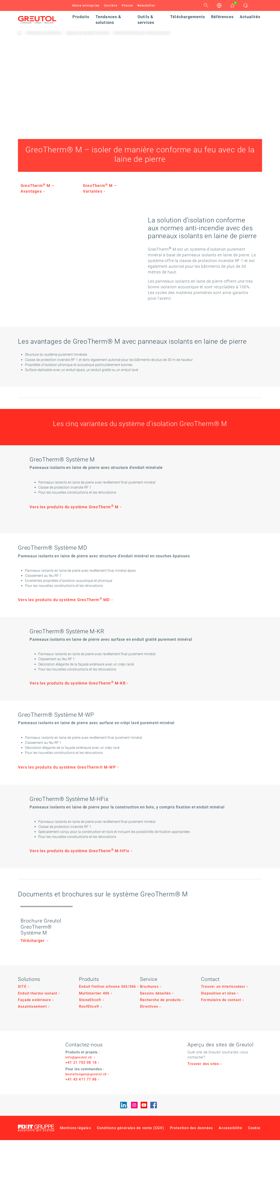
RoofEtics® (89, 1142)
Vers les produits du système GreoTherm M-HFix (151, 906)
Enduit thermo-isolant (37, 1129)
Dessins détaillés (155, 1129)
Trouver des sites (203, 1200)
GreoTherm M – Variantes (100, 189)
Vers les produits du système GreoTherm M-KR (149, 712)
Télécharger (33, 1076)
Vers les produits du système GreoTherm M (145, 507)
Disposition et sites (218, 1129)
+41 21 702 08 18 (81, 1198)
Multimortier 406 (94, 1129)
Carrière (110, 5)
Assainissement (32, 1142)
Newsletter (146, 5)
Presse (127, 5)
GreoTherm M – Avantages (37, 189)
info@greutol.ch (79, 1193)
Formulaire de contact (221, 1136)
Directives (149, 1142)
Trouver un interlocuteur (223, 1123)
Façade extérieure (34, 1136)
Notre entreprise (86, 5)
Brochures (149, 1123)
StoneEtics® (90, 1136)
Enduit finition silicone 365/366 (107, 1123)
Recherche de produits (160, 1136)
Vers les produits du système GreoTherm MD (64, 615)
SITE (22, 1123)
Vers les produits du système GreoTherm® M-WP (67, 804)
